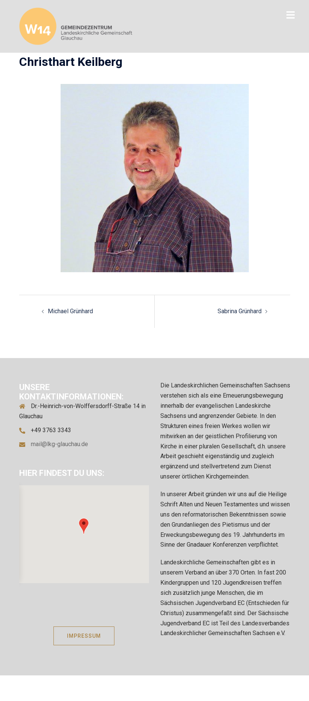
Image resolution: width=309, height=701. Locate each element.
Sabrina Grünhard (240, 311)
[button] (84, 526)
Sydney (217, 687)
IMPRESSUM (84, 636)
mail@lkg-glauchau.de (59, 444)
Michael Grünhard (70, 311)
